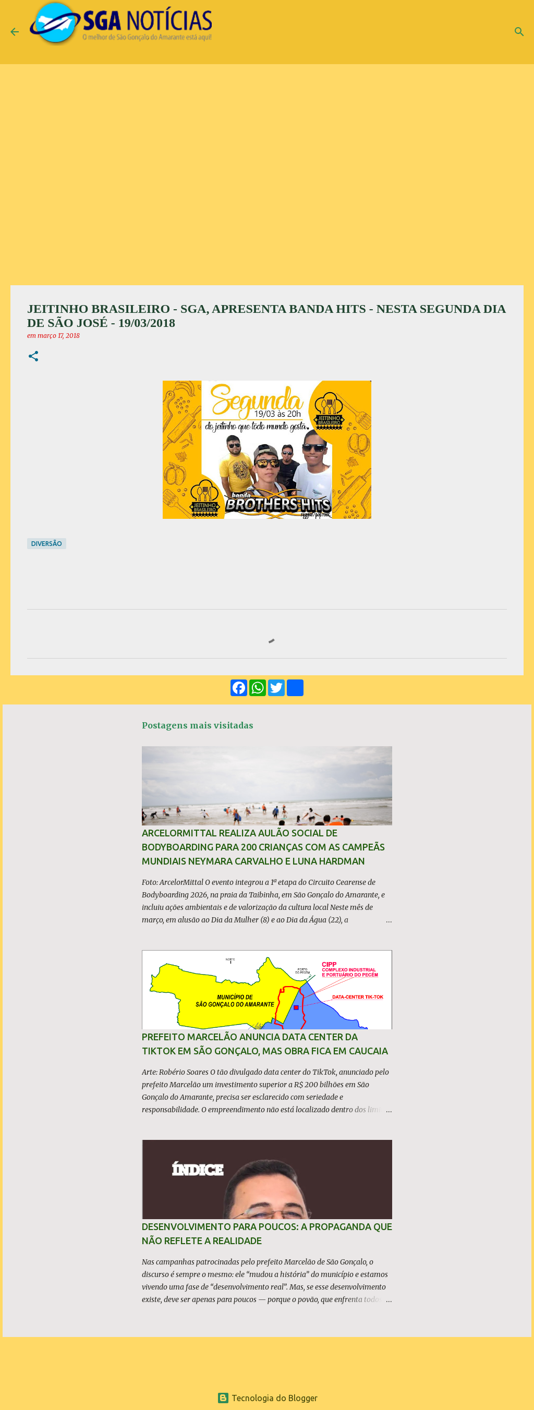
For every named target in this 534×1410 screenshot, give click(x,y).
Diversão (46, 543)
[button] (33, 357)
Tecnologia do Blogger (267, 1398)
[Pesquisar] (519, 31)
